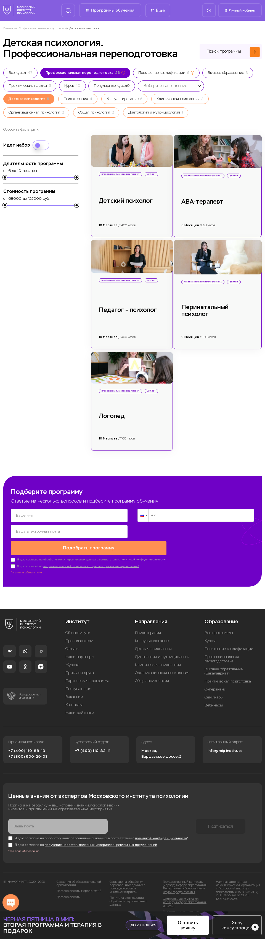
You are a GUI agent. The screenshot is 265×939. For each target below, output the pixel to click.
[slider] (5, 178)
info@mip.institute (225, 750)
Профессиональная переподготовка (40, 28)
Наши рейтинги (79, 713)
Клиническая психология (158, 665)
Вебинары (214, 705)
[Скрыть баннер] (255, 927)
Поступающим (78, 689)
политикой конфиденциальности (143, 559)
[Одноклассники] (25, 666)
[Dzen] (41, 666)
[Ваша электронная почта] (69, 531)
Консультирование (152, 641)
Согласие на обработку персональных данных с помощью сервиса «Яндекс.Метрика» (127, 887)
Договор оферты (68, 896)
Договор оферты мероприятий (79, 891)
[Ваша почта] (58, 826)
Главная (8, 28)
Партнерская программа (87, 681)
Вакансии (74, 697)
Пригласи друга (79, 673)
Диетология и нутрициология (162, 657)
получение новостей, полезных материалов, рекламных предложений (91, 566)
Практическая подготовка (228, 681)
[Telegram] (41, 651)
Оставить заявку (188, 925)
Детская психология (153, 649)
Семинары (214, 697)
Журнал (72, 665)
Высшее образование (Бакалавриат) (224, 671)
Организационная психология (162, 673)
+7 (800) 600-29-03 (27, 756)
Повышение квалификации (229, 649)
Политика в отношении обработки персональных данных (128, 901)
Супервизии (215, 689)
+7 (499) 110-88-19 (26, 750)
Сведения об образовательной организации (79, 883)
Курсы (210, 641)
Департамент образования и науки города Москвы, (184, 890)
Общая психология (152, 681)
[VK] (9, 651)
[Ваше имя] (69, 515)
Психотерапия (148, 633)
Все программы (219, 633)
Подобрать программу (88, 548)
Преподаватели (79, 641)
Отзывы (72, 649)
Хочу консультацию (237, 925)
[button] (143, 515)
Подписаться (220, 826)
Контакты (74, 705)
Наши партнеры (79, 657)
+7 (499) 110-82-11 (92, 750)
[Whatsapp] (25, 651)
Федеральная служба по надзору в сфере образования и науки (184, 902)
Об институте (77, 633)
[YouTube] (9, 666)
